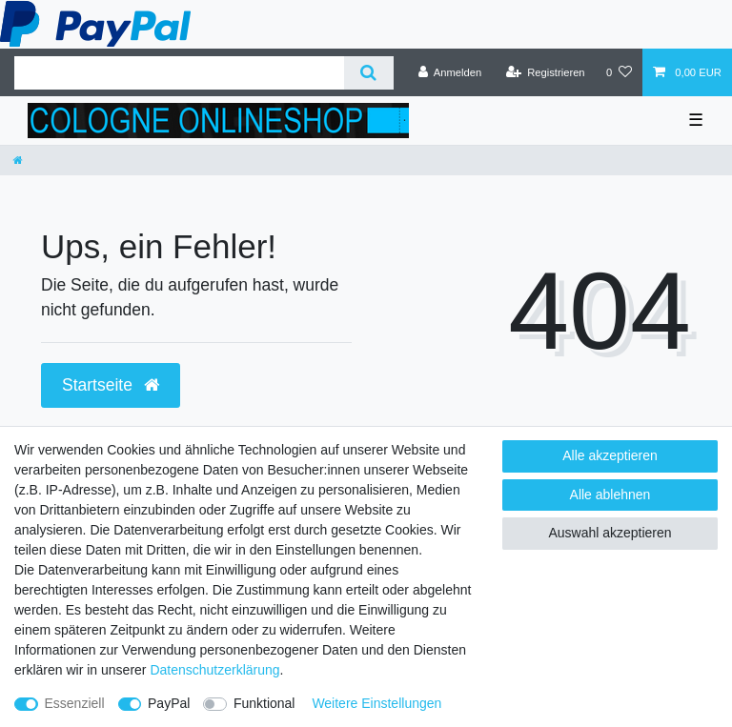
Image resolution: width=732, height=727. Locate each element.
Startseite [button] (110, 384)
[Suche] (368, 73)
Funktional (264, 703)
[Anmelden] (450, 72)
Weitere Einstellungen (376, 703)
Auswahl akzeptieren (609, 532)
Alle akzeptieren (610, 455)
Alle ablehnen (610, 494)
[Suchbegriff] (179, 73)
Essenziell (75, 703)
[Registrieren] (545, 72)
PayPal (169, 703)
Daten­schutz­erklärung (214, 669)
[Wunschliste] (619, 72)
